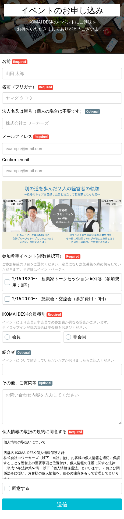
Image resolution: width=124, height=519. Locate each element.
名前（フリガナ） (27, 87)
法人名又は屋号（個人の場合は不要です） (51, 111)
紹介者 (16, 352)
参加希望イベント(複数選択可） (41, 256)
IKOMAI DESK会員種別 (32, 314)
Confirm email (15, 159)
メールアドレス (25, 136)
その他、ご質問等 (27, 383)
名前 (14, 61)
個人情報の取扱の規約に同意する (42, 431)
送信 (62, 504)
